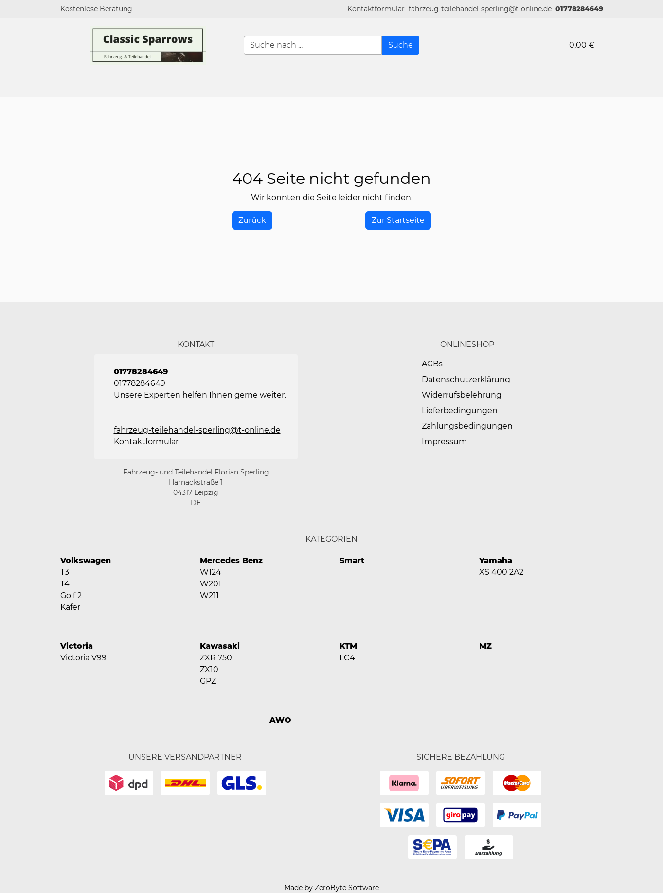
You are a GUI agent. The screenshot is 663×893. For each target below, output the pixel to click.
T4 (65, 583)
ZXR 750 (216, 657)
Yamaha (495, 560)
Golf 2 (71, 595)
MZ (485, 646)
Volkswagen (85, 560)
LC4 (347, 657)
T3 (64, 572)
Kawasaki (220, 646)
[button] (376, 9)
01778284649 (579, 8)
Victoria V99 (83, 657)
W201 (210, 583)
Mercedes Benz (231, 560)
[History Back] (252, 220)
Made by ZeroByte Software (331, 887)
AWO (280, 720)
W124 (210, 572)
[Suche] (400, 45)
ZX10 (209, 669)
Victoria (76, 646)
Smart (352, 560)
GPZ (208, 681)
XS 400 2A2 (501, 572)
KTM (348, 646)
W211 (209, 595)
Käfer (70, 607)
